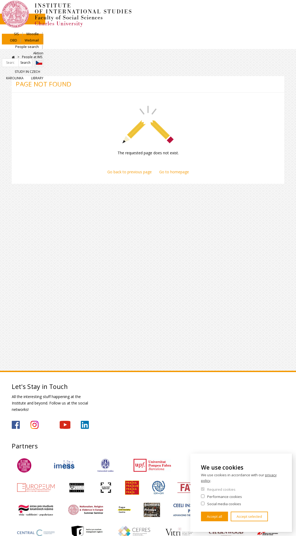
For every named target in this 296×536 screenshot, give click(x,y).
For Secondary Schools (190, 49)
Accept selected (249, 516)
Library (278, 28)
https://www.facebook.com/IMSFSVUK (16, 425)
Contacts (236, 44)
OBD (210, 10)
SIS (176, 10)
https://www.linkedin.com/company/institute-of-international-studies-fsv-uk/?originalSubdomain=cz (85, 425)
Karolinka (255, 28)
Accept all (214, 516)
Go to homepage (174, 171)
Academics (108, 44)
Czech (280, 19)
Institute (29, 44)
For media (270, 49)
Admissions (68, 44)
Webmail (228, 10)
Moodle (193, 10)
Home (13, 57)
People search (255, 10)
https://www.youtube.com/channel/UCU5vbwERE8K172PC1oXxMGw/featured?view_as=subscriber (65, 425)
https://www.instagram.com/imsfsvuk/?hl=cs (35, 425)
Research (145, 44)
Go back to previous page (129, 171)
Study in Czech (227, 28)
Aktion (279, 10)
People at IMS (32, 57)
